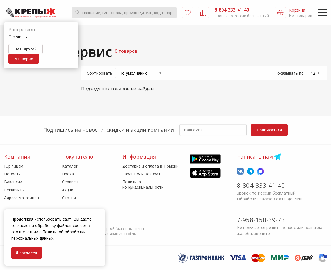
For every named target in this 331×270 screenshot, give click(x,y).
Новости (12, 174)
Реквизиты (14, 190)
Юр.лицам (13, 166)
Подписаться (269, 129)
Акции (67, 190)
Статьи (69, 197)
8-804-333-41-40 (261, 185)
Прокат (69, 174)
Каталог (70, 166)
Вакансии (13, 181)
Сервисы (70, 181)
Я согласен (26, 252)
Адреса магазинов (21, 197)
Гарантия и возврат (141, 174)
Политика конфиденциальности (143, 184)
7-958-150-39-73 (261, 220)
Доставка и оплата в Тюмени (150, 166)
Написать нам (255, 156)
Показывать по (289, 73)
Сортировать (99, 73)
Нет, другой (25, 48)
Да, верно (23, 58)
